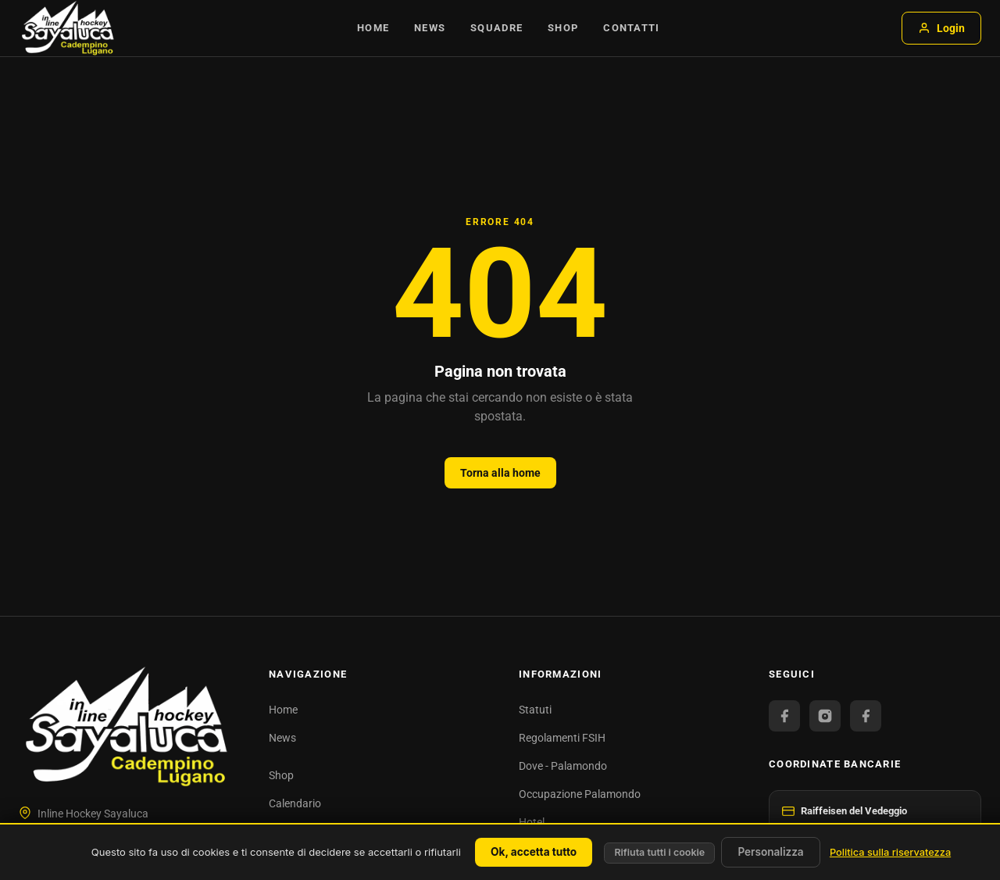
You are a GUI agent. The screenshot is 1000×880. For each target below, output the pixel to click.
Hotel (532, 822)
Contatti (631, 28)
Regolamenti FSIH (562, 738)
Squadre (496, 28)
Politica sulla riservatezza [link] (890, 852)
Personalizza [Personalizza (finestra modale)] (770, 852)
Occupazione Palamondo (580, 794)
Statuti (535, 709)
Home (373, 28)
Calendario (295, 803)
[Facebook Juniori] (865, 716)
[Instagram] (825, 716)
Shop (563, 28)
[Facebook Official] (784, 716)
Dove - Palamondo (563, 766)
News (429, 28)
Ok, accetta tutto (534, 852)
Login (941, 28)
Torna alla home (500, 473)
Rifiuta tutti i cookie (659, 852)
